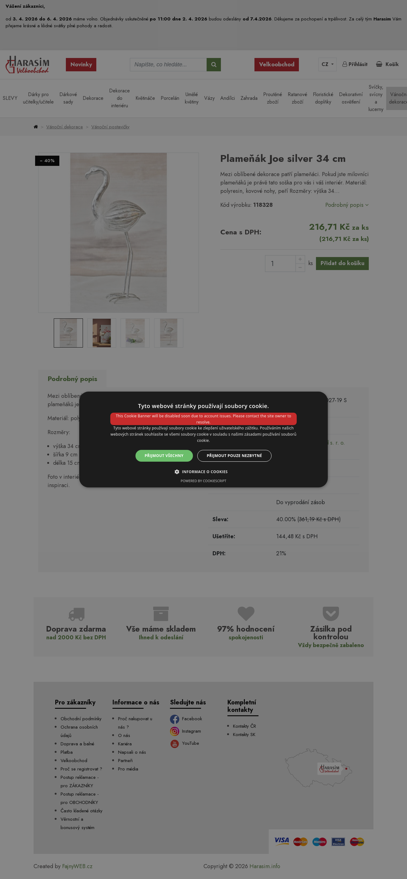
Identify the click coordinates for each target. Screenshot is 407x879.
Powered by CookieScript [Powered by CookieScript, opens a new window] (203, 480)
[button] (203, 471)
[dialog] (203, 440)
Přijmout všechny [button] (164, 455)
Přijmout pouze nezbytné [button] (234, 455)
